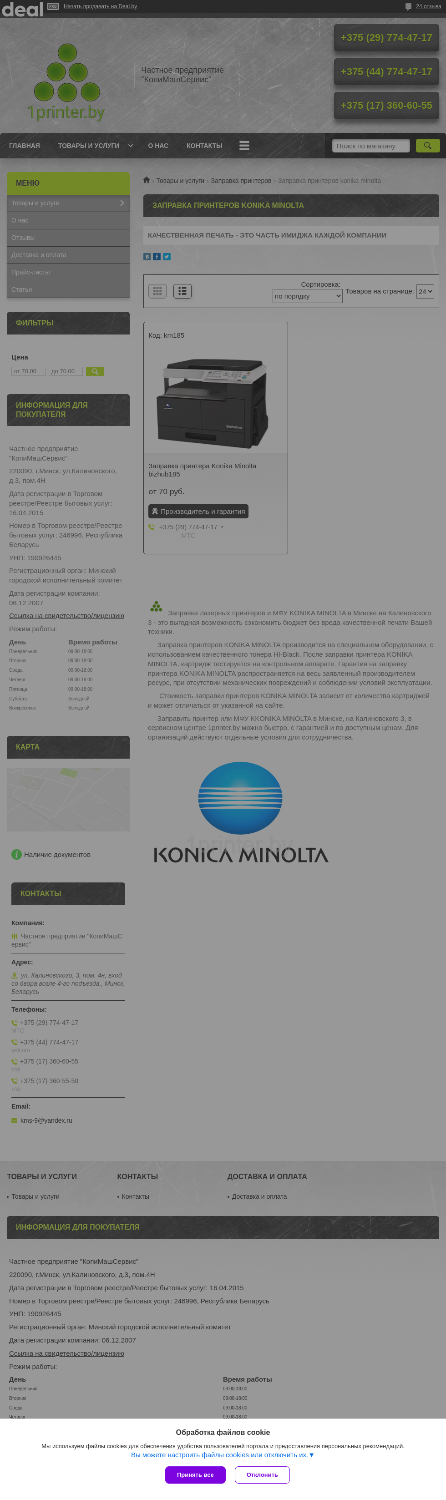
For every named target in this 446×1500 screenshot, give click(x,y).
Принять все (195, 1474)
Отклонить (262, 1474)
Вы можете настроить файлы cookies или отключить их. (219, 1455)
